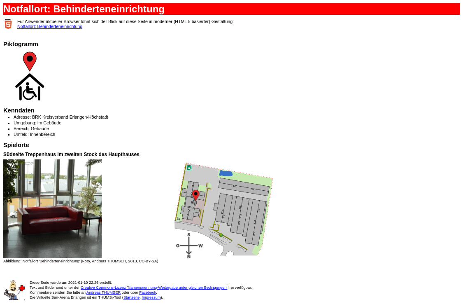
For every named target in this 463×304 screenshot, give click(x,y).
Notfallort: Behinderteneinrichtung (49, 26)
